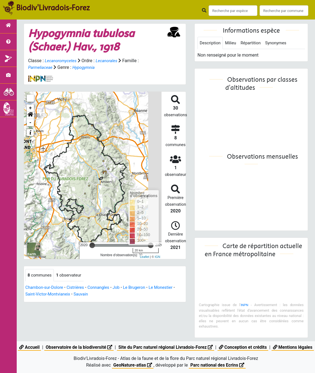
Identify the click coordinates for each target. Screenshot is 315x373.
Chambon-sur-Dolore (45, 287)
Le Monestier (170, 287)
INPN (244, 305)
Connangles (103, 287)
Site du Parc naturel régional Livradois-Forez (165, 347)
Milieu (233, 43)
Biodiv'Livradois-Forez (53, 8)
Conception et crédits (243, 347)
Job (122, 287)
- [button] (30, 122)
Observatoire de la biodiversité (78, 347)
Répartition (254, 43)
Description (211, 43)
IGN (157, 256)
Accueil (28, 347)
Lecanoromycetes (62, 60)
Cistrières (79, 287)
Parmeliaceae (41, 67)
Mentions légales (294, 347)
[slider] (92, 245)
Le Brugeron (142, 287)
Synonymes (280, 43)
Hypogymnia (86, 67)
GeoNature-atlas (132, 365)
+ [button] (30, 108)
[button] (30, 115)
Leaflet (144, 256)
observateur (71, 275)
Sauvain (87, 294)
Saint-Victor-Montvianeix (52, 294)
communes (40, 275)
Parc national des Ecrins (217, 365)
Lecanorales (110, 60)
